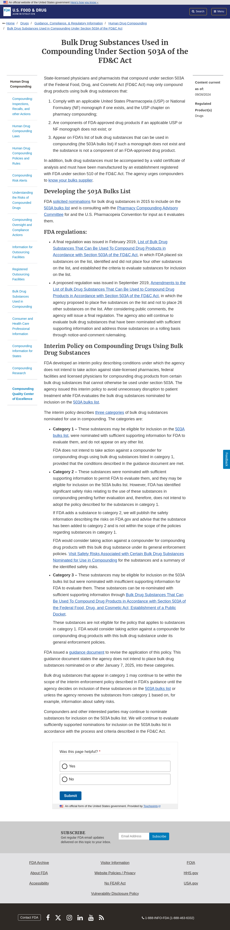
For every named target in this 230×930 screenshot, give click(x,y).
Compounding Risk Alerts (22, 178)
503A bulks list (57, 208)
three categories (109, 412)
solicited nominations (71, 201)
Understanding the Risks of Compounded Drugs (22, 200)
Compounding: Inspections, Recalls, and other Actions (22, 106)
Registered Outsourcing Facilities (20, 274)
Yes (72, 766)
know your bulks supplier (70, 180)
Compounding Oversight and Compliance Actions (22, 227)
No (71, 779)
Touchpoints (150, 806)
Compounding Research (22, 370)
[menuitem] (208, 90)
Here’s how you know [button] (84, 2)
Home (10, 23)
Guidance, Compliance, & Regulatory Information (69, 23)
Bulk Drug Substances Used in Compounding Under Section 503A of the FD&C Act (65, 28)
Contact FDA (29, 917)
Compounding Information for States (22, 351)
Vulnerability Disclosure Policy (115, 894)
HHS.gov (191, 873)
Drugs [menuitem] (199, 116)
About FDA (39, 873)
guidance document (86, 652)
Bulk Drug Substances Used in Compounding (22, 299)
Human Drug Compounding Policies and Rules (22, 155)
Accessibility (39, 883)
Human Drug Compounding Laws (22, 131)
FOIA (191, 863)
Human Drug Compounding (128, 23)
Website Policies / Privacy (115, 873)
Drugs (24, 23)
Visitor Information (115, 863)
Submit (70, 796)
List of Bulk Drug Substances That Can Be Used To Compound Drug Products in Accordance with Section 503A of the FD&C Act (110, 248)
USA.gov (191, 883)
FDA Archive (39, 863)
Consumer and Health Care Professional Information (22, 326)
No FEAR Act (114, 883)
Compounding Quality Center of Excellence (23, 394)
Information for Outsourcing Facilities (22, 252)
